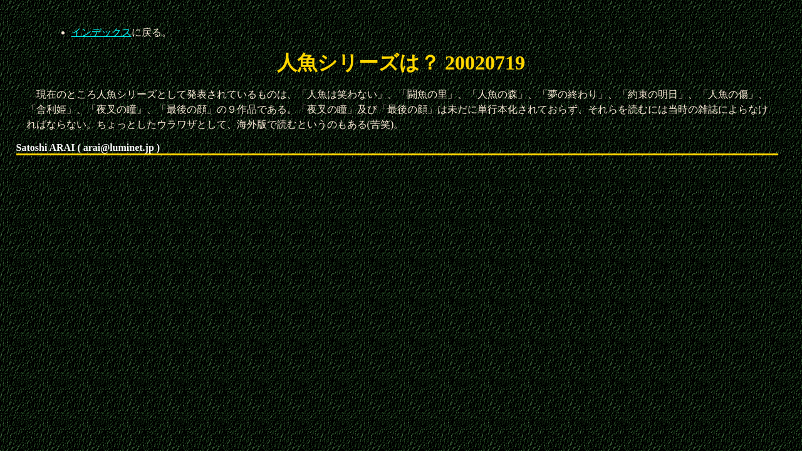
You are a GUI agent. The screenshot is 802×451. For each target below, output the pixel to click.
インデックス (101, 32)
